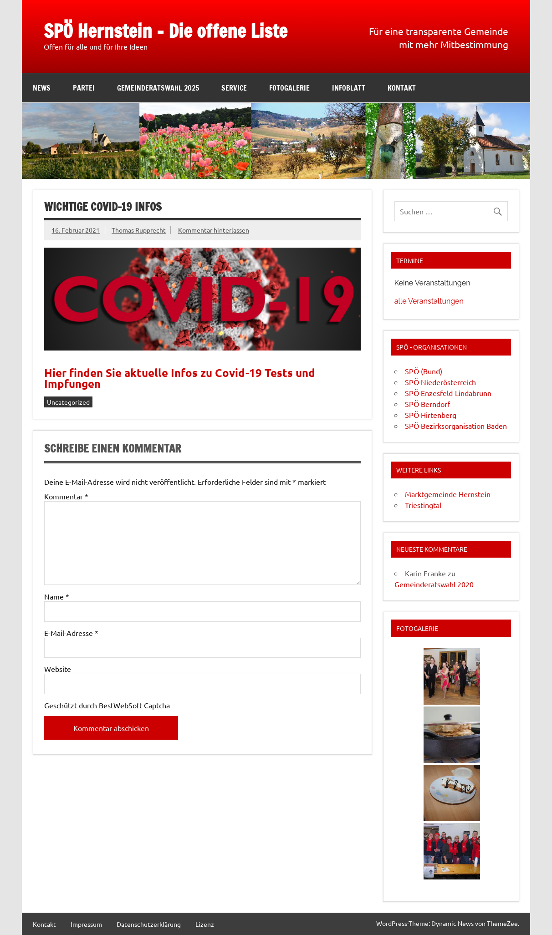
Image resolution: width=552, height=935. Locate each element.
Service (234, 88)
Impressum (86, 924)
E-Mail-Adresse (71, 632)
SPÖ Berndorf (427, 403)
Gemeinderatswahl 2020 (434, 584)
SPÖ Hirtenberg (430, 414)
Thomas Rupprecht (139, 230)
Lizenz (204, 924)
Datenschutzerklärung (149, 924)
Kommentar (66, 496)
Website (57, 668)
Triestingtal (423, 504)
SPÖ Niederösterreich (440, 381)
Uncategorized (68, 402)
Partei (84, 88)
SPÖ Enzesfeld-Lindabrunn (448, 392)
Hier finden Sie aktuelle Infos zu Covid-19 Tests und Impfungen (179, 378)
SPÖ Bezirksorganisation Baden (456, 425)
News (42, 88)
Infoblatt (348, 88)
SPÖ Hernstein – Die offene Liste (165, 31)
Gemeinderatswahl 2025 (158, 88)
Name (56, 596)
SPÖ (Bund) (423, 371)
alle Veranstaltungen (429, 301)
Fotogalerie (289, 88)
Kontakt (402, 88)
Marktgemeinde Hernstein (448, 493)
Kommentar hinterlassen (213, 230)
